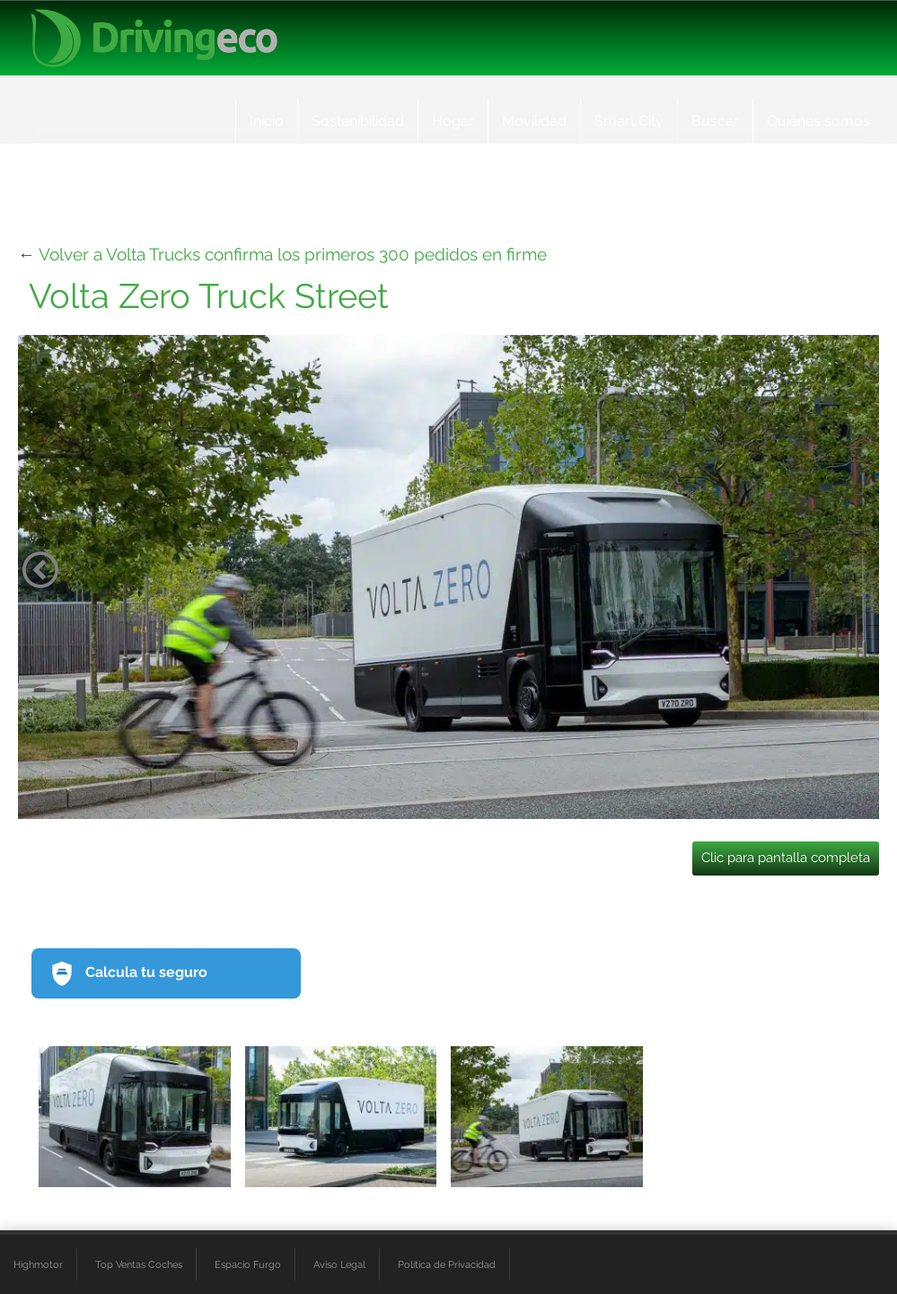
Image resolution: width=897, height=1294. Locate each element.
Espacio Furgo (248, 1264)
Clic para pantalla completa (785, 857)
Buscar (715, 120)
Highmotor (38, 1264)
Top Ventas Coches (138, 1264)
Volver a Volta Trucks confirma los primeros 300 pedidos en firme (293, 254)
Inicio (267, 120)
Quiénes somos (818, 120)
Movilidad (534, 120)
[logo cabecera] (154, 38)
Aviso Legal (339, 1264)
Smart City (629, 120)
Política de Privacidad (447, 1264)
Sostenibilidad (358, 120)
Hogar (453, 120)
